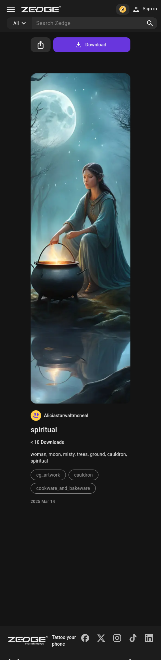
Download (90, 45)
